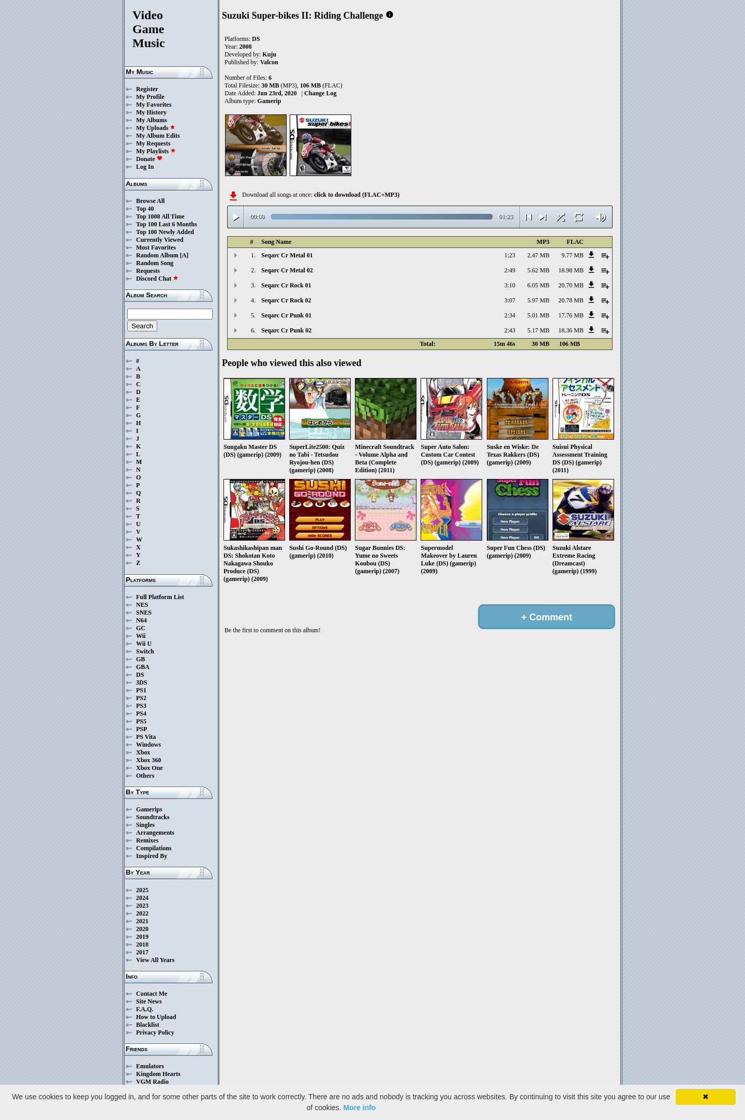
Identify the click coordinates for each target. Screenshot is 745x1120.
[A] (184, 255)
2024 (142, 897)
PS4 (141, 713)
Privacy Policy (155, 1032)
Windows (148, 744)
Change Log (320, 93)
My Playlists (156, 151)
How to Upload (156, 1017)
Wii (140, 635)
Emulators (150, 1066)
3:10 (509, 285)
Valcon (269, 62)
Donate (149, 159)
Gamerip (269, 101)
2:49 (509, 270)
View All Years (155, 960)
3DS (141, 682)
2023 (142, 905)
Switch (145, 651)
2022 (142, 913)
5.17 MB (538, 330)
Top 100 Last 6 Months (166, 224)
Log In (145, 166)
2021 (142, 921)
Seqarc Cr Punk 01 (286, 315)
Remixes (147, 840)
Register (147, 89)
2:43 (509, 330)
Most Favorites (156, 247)
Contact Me (151, 993)
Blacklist (147, 1024)
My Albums (151, 120)
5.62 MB (538, 270)
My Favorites (153, 104)
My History (151, 112)
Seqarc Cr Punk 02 (286, 330)
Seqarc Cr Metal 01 (287, 255)
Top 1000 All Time (160, 216)
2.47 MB (538, 255)
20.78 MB (571, 300)
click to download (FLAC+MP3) (356, 194)
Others (145, 775)
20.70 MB (571, 285)
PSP (141, 729)
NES (142, 604)
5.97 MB (538, 300)
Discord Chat (157, 278)
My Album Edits (158, 135)
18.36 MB (571, 330)
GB (140, 659)
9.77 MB (572, 255)
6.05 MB (538, 285)
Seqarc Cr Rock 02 (286, 300)
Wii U (144, 643)
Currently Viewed (159, 239)
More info (359, 1107)
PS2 (141, 698)
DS (140, 674)
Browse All (150, 201)
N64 (141, 620)
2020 (142, 929)
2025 (142, 890)
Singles (145, 824)
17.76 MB (571, 315)
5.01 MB (538, 315)
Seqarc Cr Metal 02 (287, 270)
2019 (142, 936)
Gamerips (149, 809)
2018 (142, 944)
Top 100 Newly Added (165, 232)
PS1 (141, 690)
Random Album (157, 255)
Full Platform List (160, 597)
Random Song (154, 263)
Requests (148, 270)
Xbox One (149, 768)
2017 (142, 952)
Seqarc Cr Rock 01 (286, 285)
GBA (143, 667)
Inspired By (151, 856)
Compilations (154, 848)
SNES (144, 612)
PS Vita (146, 736)
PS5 (141, 721)
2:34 (509, 315)
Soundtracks (153, 817)
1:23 (509, 255)
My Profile (150, 96)
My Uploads (155, 128)
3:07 (509, 300)
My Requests (153, 143)
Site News (149, 1001)
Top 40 (145, 208)
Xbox (143, 752)
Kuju (269, 54)
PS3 (141, 705)
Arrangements (155, 832)
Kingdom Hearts (158, 1074)
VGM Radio (152, 1081)
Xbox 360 (148, 760)
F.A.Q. (144, 1009)
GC (140, 628)
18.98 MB (571, 270)
